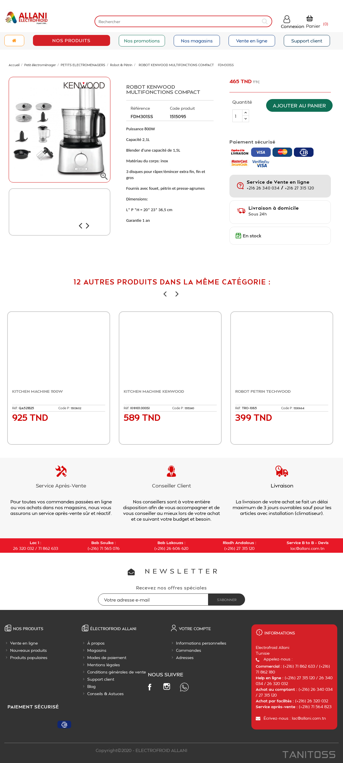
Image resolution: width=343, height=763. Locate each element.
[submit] (265, 21)
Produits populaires (28, 657)
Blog (91, 686)
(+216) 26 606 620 (171, 548)
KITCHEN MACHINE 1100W (37, 391)
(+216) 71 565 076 (104, 548)
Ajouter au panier (300, 105)
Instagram (167, 686)
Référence (140, 108)
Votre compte (195, 628)
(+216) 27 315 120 (239, 548)
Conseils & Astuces (105, 693)
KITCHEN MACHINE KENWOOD (154, 391)
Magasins (96, 650)
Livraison (282, 485)
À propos (96, 643)
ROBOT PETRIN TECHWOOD (263, 391)
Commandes (188, 650)
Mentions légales (103, 664)
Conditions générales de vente (116, 671)
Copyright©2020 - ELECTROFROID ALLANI (141, 750)
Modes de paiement (106, 657)
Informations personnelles (201, 643)
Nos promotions (142, 41)
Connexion (292, 26)
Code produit (182, 108)
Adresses (185, 657)
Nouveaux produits (28, 650)
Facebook (149, 686)
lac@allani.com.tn (307, 548)
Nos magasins (197, 41)
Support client (306, 41)
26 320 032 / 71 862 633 (35, 548)
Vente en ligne (251, 41)
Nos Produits (71, 40)
